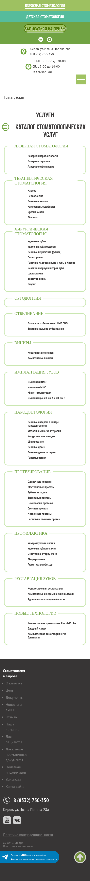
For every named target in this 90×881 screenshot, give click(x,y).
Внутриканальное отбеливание (46, 329)
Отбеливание (28, 313)
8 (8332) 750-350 (42, 54)
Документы (14, 697)
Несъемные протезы (39, 514)
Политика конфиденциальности (28, 834)
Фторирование (36, 559)
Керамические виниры (41, 353)
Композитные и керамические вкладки (51, 594)
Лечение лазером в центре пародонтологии (43, 423)
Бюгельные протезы (39, 498)
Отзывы (12, 717)
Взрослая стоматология (45, 5)
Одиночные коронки (39, 481)
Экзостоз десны (37, 279)
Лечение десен (36, 447)
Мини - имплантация (39, 393)
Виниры (22, 342)
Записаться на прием (45, 29)
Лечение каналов (38, 201)
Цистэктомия (35, 273)
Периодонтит (35, 196)
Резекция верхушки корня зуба (46, 268)
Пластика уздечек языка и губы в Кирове (51, 263)
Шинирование (36, 441)
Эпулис (32, 284)
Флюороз (33, 217)
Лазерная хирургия (39, 161)
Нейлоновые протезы (40, 503)
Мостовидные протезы (41, 487)
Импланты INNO (37, 382)
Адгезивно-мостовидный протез (46, 599)
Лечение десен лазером (42, 452)
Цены (10, 690)
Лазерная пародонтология (43, 156)
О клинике (14, 683)
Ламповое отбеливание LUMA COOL (48, 323)
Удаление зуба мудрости (42, 246)
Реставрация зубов (35, 578)
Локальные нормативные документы (16, 754)
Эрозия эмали (36, 212)
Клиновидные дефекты (41, 206)
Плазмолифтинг (37, 458)
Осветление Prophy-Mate (42, 554)
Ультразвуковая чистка (41, 543)
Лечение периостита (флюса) (44, 252)
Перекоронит (35, 257)
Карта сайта (15, 786)
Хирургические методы (41, 436)
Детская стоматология (45, 16)
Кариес (32, 190)
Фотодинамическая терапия (44, 431)
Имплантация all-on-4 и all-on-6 (46, 398)
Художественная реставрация (45, 588)
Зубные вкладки (37, 492)
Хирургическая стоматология (31, 231)
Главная (8, 97)
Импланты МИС (37, 387)
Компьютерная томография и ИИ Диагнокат (47, 635)
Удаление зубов (37, 241)
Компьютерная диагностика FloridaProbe (52, 623)
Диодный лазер (37, 628)
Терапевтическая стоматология (33, 180)
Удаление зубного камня (42, 548)
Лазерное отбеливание (41, 166)
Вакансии (13, 779)
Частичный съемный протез (44, 519)
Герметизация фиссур (40, 564)
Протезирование (32, 471)
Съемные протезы (38, 508)
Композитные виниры (40, 358)
